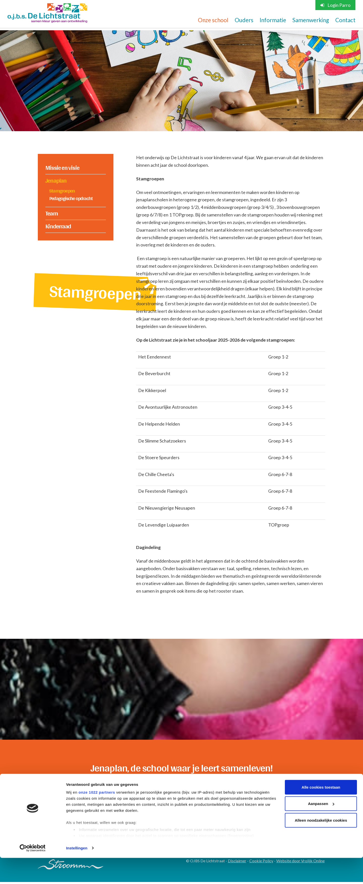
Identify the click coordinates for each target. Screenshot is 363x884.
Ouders (244, 20)
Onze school (213, 20)
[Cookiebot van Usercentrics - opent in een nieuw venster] (33, 874)
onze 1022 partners (96, 818)
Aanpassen (321, 830)
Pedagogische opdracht (71, 198)
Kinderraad (58, 226)
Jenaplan (56, 180)
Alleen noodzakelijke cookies (321, 846)
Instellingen (76, 874)
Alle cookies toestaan (320, 813)
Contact (345, 20)
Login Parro (335, 5)
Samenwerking (310, 20)
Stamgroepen (62, 191)
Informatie (273, 20)
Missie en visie (62, 167)
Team (51, 213)
